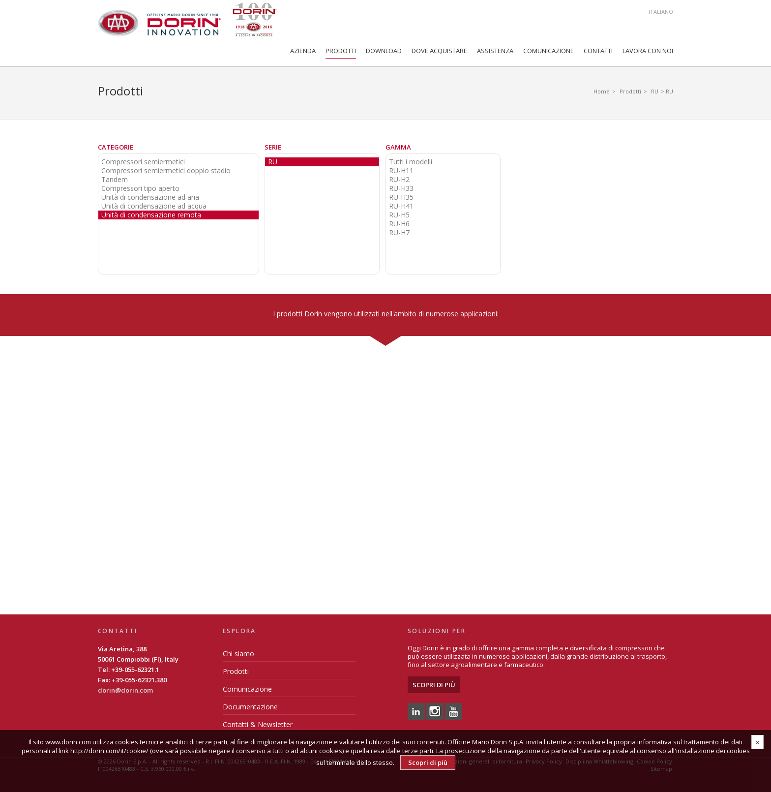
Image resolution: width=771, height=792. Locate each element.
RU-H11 (401, 170)
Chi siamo (238, 653)
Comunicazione (548, 50)
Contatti (598, 50)
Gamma (398, 147)
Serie (273, 147)
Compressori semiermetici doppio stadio (166, 170)
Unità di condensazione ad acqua (154, 206)
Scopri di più (434, 684)
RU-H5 (399, 215)
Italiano (661, 11)
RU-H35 (401, 197)
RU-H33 (401, 188)
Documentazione (250, 706)
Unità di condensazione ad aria (150, 197)
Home (601, 91)
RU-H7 (399, 232)
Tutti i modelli (410, 161)
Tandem (114, 179)
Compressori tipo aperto (140, 188)
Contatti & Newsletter (258, 724)
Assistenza (495, 50)
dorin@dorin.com (125, 690)
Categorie (115, 147)
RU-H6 (399, 223)
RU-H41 (401, 206)
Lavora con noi (648, 50)
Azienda (303, 50)
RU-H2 (399, 179)
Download (384, 50)
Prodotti (341, 50)
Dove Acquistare (439, 50)
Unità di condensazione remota (151, 215)
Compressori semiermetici (143, 161)
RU (654, 91)
